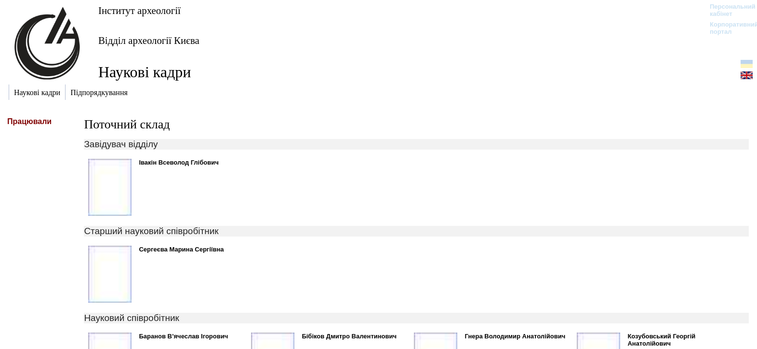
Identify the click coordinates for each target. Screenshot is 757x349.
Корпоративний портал (728, 28)
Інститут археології (139, 10)
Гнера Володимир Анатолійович (515, 336)
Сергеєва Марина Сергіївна (181, 249)
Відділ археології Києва (148, 40)
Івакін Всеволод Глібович (178, 162)
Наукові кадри (144, 72)
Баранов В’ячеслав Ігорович (183, 336)
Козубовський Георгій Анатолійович (661, 340)
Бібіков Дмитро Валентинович (349, 336)
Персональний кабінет (728, 10)
